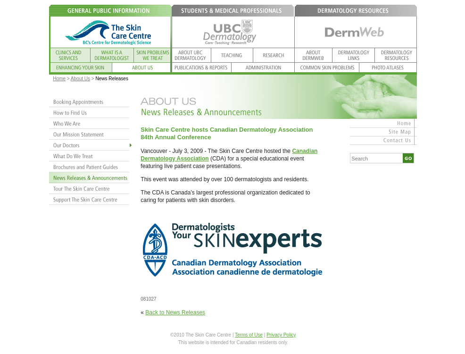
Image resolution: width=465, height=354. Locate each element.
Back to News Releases (175, 312)
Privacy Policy (281, 334)
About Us (80, 78)
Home (59, 78)
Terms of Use (249, 334)
